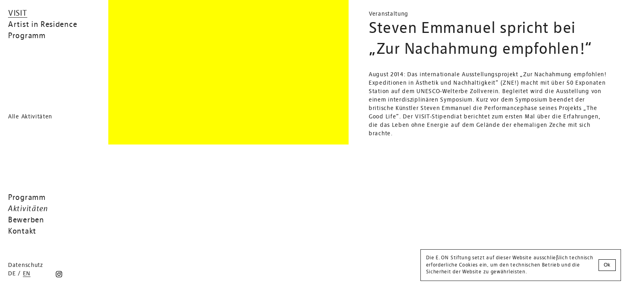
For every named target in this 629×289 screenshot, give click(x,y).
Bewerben (26, 220)
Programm (27, 197)
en (26, 274)
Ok (607, 265)
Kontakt (22, 231)
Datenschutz (25, 265)
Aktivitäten (28, 209)
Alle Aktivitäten (30, 117)
